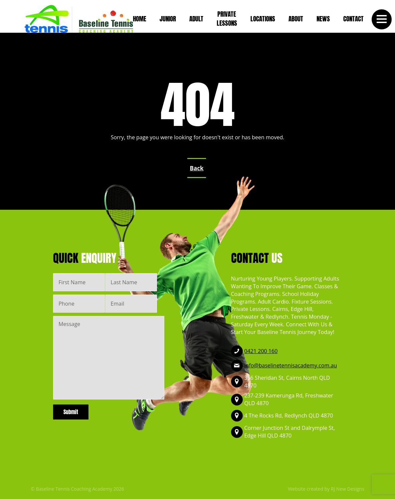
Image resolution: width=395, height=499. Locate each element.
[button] (382, 19)
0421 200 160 (261, 351)
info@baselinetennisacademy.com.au (290, 365)
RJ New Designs (347, 489)
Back (197, 168)
